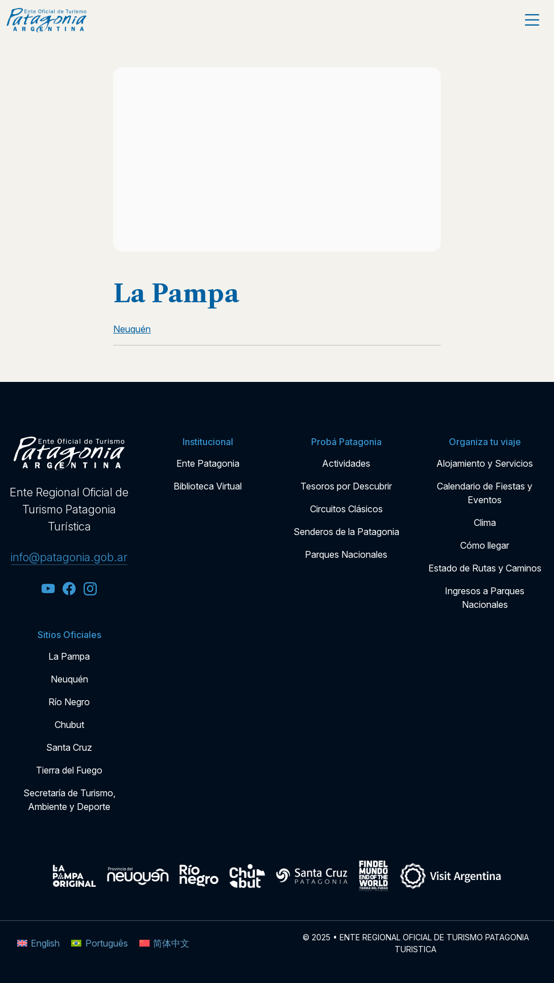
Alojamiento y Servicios (484, 463)
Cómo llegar (484, 545)
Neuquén (69, 679)
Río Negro (69, 702)
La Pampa (69, 656)
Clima (485, 522)
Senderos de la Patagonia (346, 531)
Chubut (69, 724)
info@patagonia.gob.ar (69, 557)
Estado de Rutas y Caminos (484, 568)
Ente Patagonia (207, 463)
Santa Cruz (69, 747)
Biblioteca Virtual (207, 486)
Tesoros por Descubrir (346, 486)
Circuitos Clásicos (346, 509)
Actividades (346, 463)
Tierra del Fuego (69, 770)
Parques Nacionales (346, 554)
